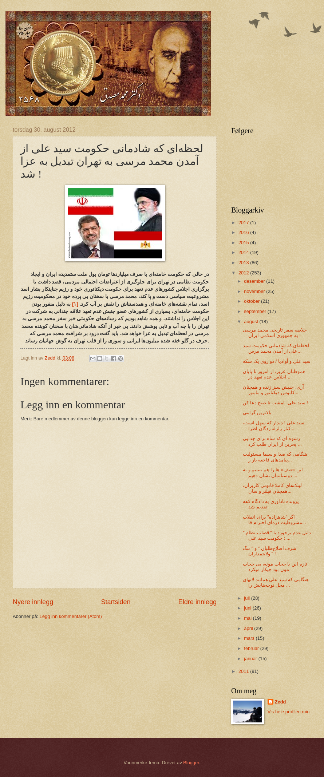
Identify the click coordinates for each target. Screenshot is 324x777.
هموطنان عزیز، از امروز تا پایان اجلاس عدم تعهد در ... (274, 374)
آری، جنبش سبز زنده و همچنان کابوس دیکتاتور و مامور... (273, 389)
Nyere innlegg (33, 602)
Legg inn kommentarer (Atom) (71, 616)
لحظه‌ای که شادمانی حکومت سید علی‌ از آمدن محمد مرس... (276, 348)
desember (255, 281)
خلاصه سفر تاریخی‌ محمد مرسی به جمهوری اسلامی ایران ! (275, 332)
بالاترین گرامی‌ (257, 412)
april (249, 628)
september (255, 311)
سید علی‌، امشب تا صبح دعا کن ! (275, 402)
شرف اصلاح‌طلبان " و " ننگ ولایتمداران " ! (269, 551)
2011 (244, 671)
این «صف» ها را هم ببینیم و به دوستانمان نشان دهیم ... (273, 472)
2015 (244, 242)
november (255, 291)
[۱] (75, 304)
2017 (244, 222)
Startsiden (115, 602)
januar (251, 658)
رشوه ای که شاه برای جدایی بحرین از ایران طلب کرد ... (272, 441)
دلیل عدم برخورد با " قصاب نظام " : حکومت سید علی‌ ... (277, 535)
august (251, 321)
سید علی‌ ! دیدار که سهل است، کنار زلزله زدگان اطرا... (273, 425)
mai (248, 618)
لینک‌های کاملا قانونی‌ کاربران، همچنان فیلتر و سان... (272, 488)
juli (247, 598)
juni (248, 608)
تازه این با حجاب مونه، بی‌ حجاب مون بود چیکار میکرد (275, 566)
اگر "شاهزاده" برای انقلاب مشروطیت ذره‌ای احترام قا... (274, 519)
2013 (244, 262)
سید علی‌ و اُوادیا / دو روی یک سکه (277, 361)
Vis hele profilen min (289, 711)
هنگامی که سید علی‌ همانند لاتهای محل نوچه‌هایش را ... (276, 582)
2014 (244, 252)
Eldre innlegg (197, 602)
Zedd (280, 702)
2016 (244, 232)
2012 (244, 272)
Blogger (191, 762)
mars (250, 638)
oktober (252, 301)
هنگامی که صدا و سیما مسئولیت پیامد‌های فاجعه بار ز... (275, 456)
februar (252, 648)
